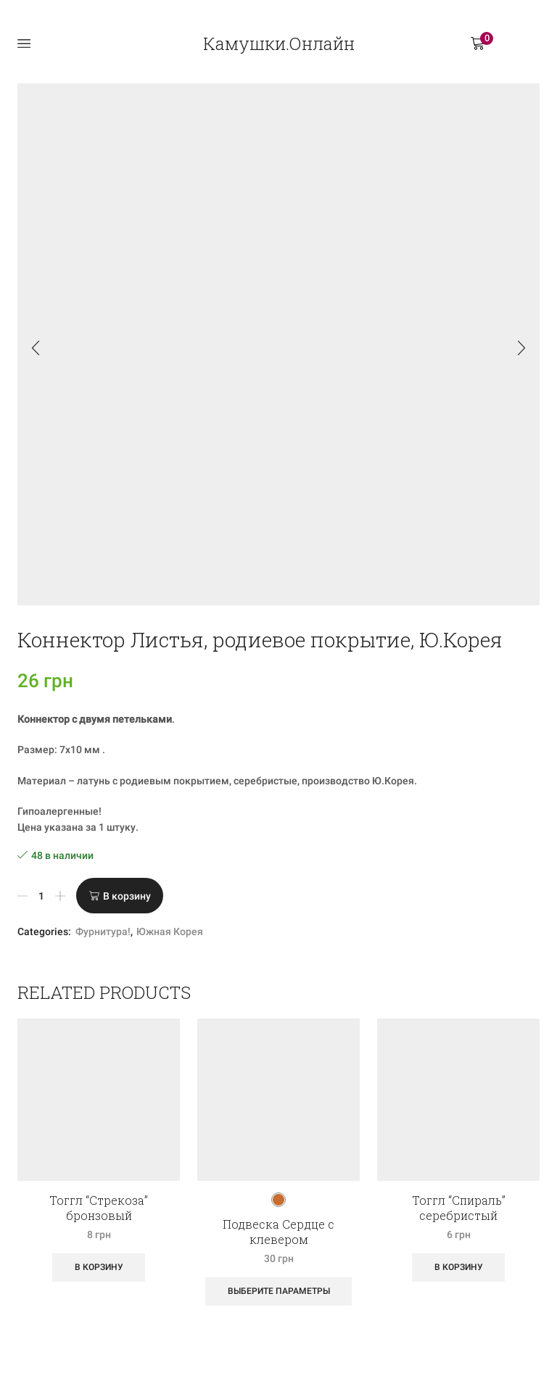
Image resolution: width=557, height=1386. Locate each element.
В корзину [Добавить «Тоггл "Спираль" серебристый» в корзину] (458, 1267)
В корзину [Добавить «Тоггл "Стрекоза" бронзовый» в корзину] (99, 1267)
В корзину (127, 896)
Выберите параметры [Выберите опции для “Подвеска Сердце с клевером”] (279, 1291)
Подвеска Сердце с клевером (278, 1231)
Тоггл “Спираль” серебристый (459, 1207)
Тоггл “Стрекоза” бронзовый (98, 1207)
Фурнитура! (103, 931)
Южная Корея (169, 931)
